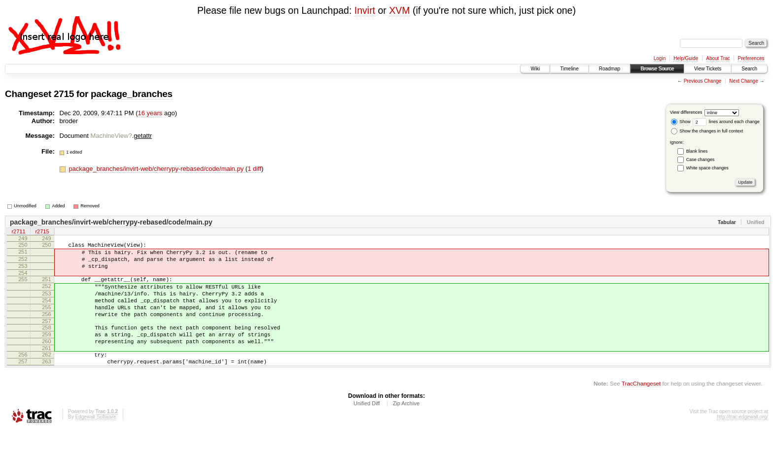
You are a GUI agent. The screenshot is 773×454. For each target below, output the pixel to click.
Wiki (535, 68)
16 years (150, 113)
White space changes (707, 167)
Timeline (569, 68)
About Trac (718, 58)
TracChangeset (641, 407)
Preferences (751, 58)
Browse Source (657, 68)
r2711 (18, 232)
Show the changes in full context (707, 131)
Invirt (364, 10)
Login (660, 58)
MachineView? (111, 135)
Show (681, 121)
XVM (399, 10)
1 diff (254, 168)
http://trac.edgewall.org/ (742, 440)
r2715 (42, 232)
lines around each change (726, 121)
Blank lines (697, 151)
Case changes (700, 159)
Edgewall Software (95, 440)
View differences (686, 112)
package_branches (132, 94)
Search (749, 68)
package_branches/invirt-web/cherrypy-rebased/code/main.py (157, 168)
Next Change (743, 81)
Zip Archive (406, 427)
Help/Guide (685, 58)
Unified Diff (366, 427)
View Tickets (707, 68)
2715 (64, 94)
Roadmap (609, 68)
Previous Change (703, 81)
